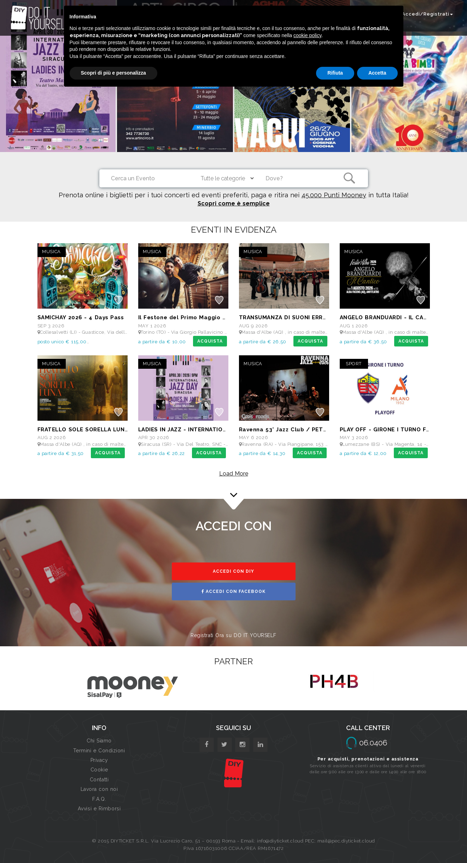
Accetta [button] (377, 73)
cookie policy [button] (307, 35)
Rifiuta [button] (335, 73)
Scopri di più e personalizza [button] (113, 73)
